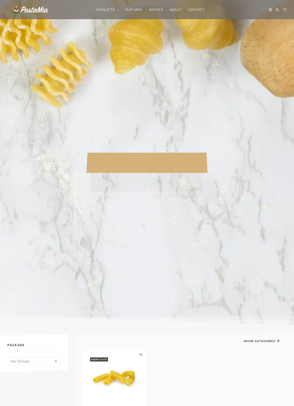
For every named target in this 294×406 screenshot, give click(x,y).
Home (156, 322)
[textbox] (34, 154)
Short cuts (99, 152)
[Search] (277, 9)
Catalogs (159, 345)
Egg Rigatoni (114, 215)
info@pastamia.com (21, 323)
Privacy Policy (182, 276)
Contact (193, 9)
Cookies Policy (234, 330)
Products (104, 9)
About (172, 9)
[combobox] (34, 154)
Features (130, 9)
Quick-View (141, 147)
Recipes (153, 9)
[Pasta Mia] (24, 10)
